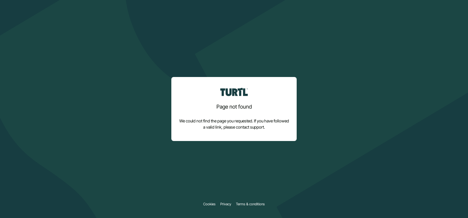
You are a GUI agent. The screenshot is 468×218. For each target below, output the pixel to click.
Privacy (225, 204)
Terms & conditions (250, 204)
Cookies (209, 204)
